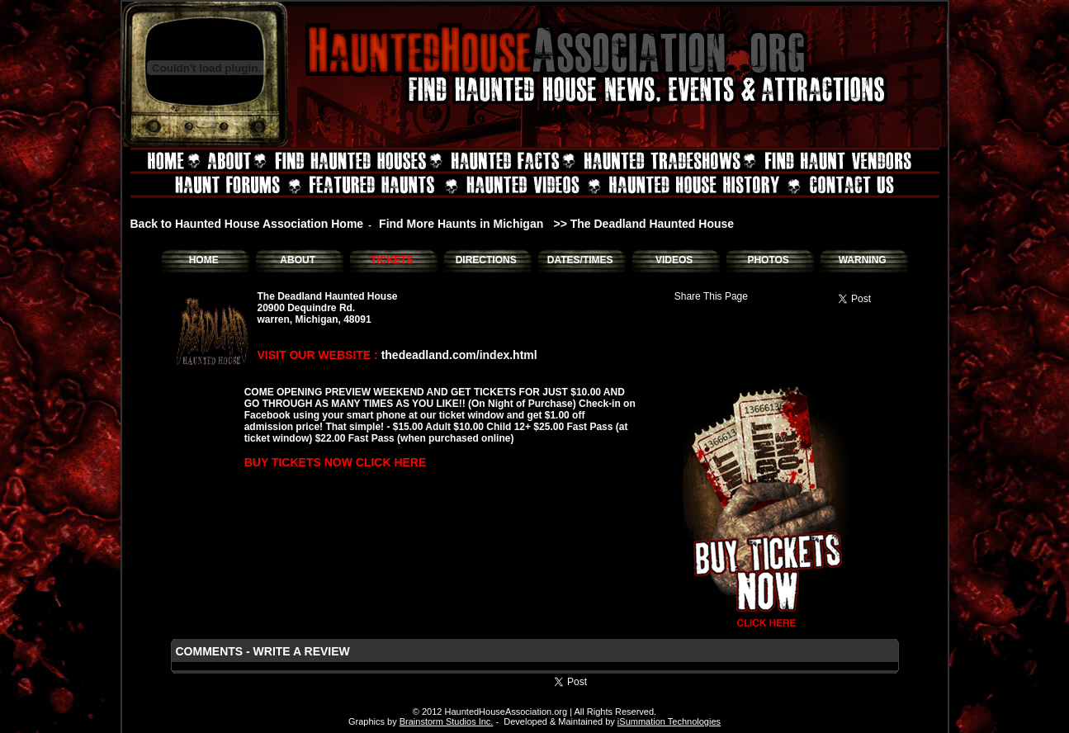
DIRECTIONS (486, 260)
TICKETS (392, 260)
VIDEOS (674, 260)
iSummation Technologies (669, 721)
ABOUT (297, 260)
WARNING (863, 260)
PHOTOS (767, 260)
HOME (204, 260)
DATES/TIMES (580, 260)
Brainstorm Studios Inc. (447, 721)
